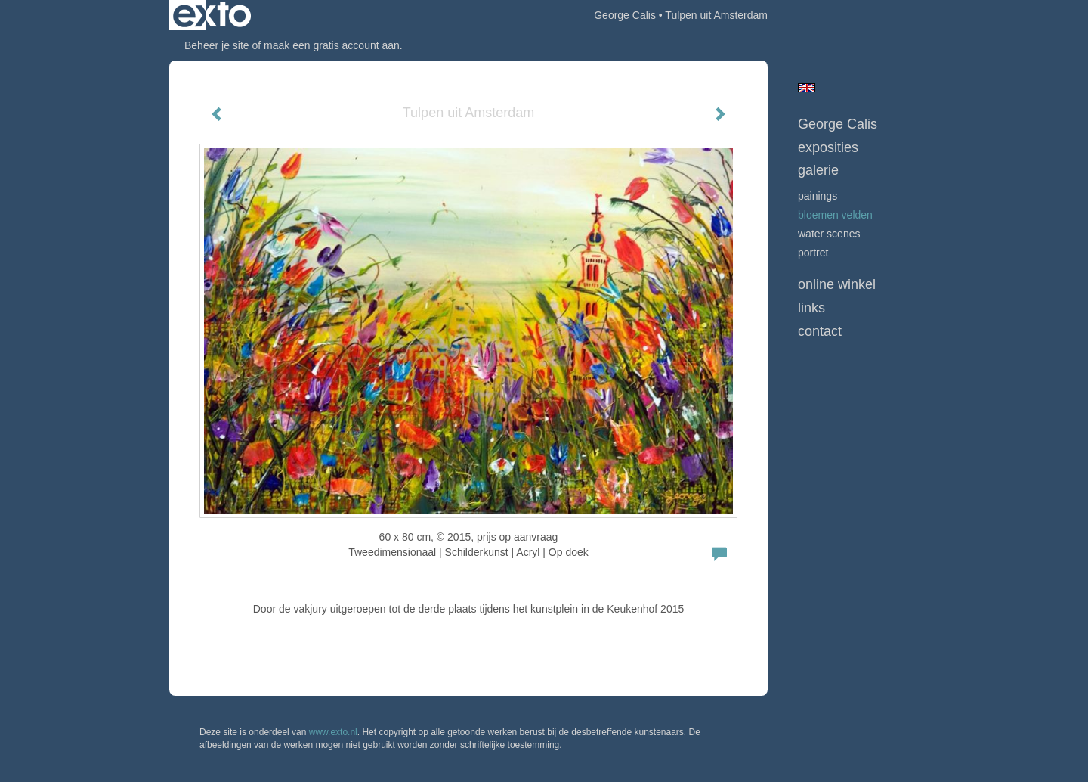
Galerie (818, 170)
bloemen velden (835, 215)
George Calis (625, 15)
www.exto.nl (333, 732)
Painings (817, 196)
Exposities (828, 147)
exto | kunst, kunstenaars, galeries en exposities (212, 15)
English (806, 87)
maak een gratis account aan (332, 45)
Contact (820, 331)
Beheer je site (216, 45)
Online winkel (837, 284)
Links (811, 307)
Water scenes (829, 234)
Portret (813, 253)
